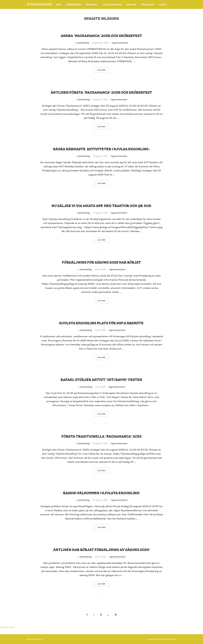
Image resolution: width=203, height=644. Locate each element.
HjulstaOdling (40, 4)
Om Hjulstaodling (113, 4)
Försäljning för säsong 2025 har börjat (101, 262)
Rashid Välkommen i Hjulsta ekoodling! (101, 493)
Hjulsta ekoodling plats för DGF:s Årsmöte (101, 323)
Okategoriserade (7, 627)
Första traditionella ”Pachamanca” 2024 (101, 436)
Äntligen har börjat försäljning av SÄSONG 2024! (101, 550)
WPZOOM (173, 639)
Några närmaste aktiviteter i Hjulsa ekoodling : (101, 149)
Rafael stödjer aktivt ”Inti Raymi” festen (101, 380)
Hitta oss (133, 4)
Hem (60, 4)
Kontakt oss (149, 4)
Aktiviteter (93, 4)
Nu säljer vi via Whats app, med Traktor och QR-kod (101, 206)
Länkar (164, 4)
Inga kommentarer (120, 42)
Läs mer (103, 70)
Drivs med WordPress (34, 639)
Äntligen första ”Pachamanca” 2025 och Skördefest (101, 92)
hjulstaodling (83, 42)
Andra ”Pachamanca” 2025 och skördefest (101, 36)
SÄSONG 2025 (75, 4)
